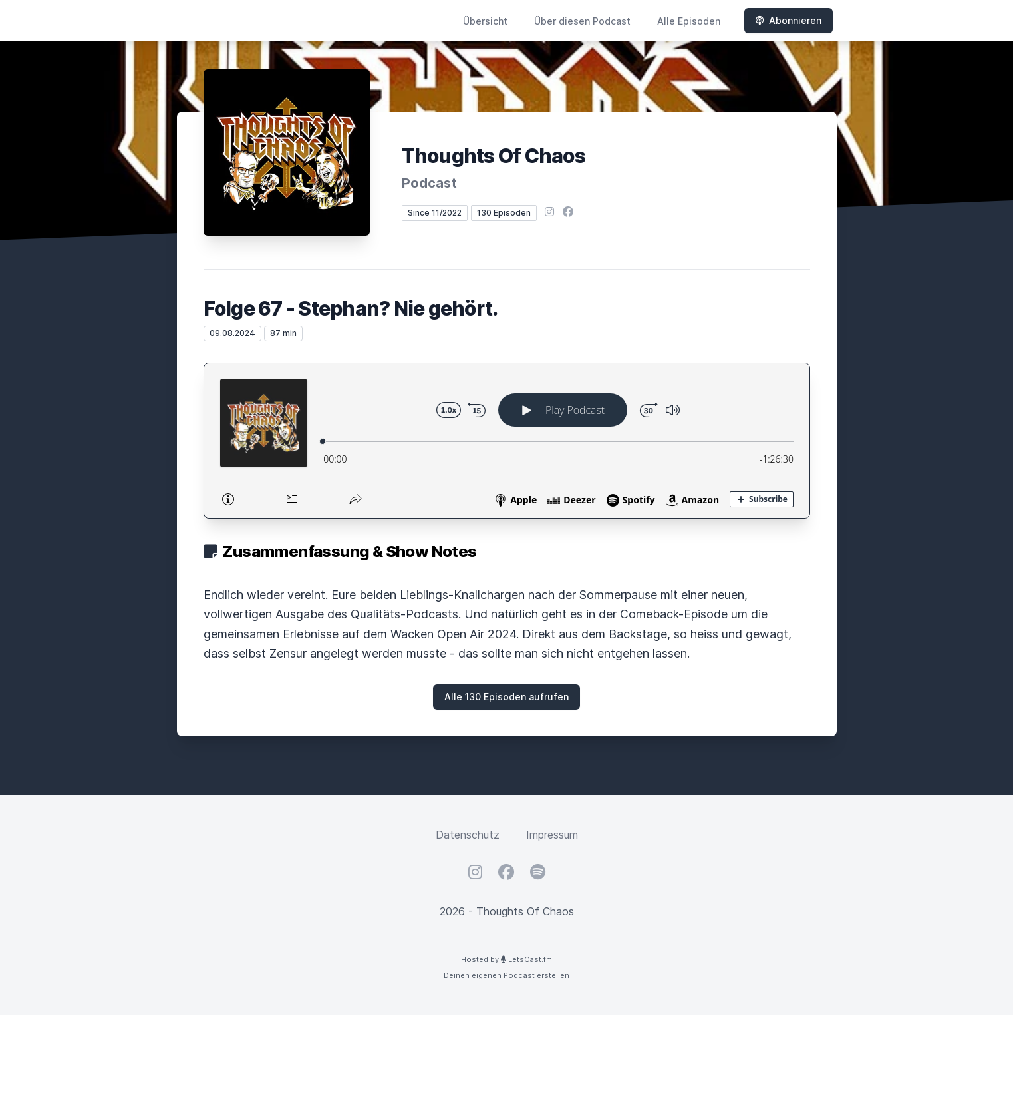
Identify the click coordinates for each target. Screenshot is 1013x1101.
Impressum (552, 834)
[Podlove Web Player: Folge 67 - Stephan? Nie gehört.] (506, 440)
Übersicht (485, 21)
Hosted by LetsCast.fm (506, 959)
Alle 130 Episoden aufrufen (506, 696)
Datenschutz (468, 834)
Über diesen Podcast (582, 21)
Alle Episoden (688, 21)
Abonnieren (788, 20)
